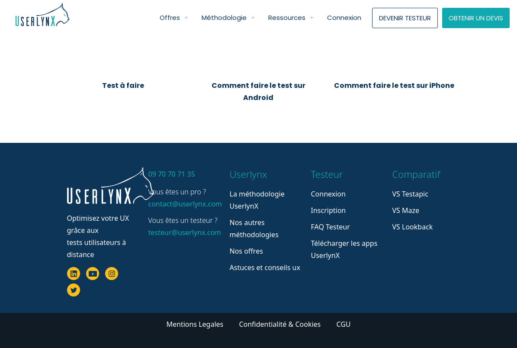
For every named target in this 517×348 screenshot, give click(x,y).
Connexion (328, 194)
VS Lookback (412, 227)
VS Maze (406, 210)
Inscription (328, 210)
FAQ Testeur (330, 227)
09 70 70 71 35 (171, 174)
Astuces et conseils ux (265, 267)
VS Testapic (410, 194)
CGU (343, 324)
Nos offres (246, 251)
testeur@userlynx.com (183, 232)
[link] (186, 17)
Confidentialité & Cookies (280, 324)
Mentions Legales (195, 324)
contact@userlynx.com (183, 204)
